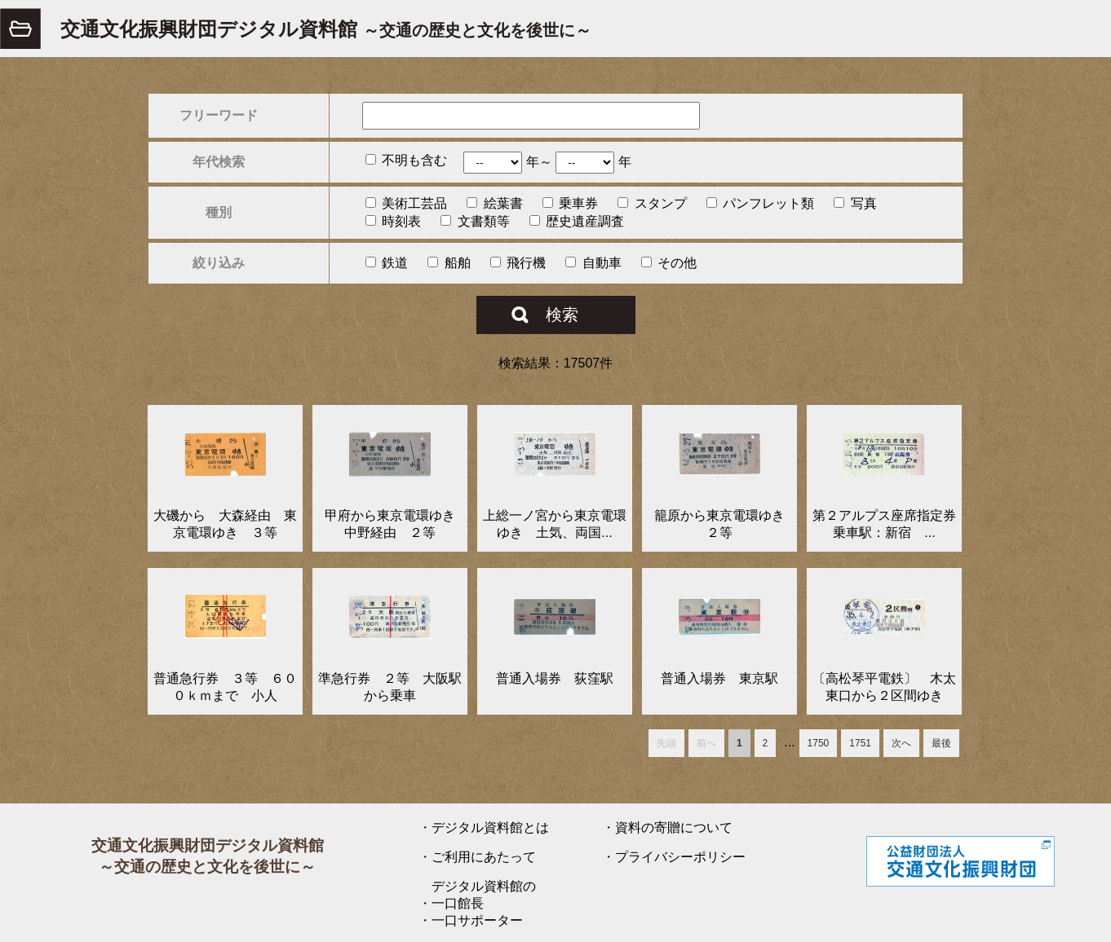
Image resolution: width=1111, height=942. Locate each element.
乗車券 (570, 203)
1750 (819, 743)
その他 (669, 263)
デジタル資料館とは (490, 827)
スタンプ (651, 203)
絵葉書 (494, 203)
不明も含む (406, 160)
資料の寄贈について (674, 827)
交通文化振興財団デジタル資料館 (325, 29)
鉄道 (386, 263)
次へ (901, 743)
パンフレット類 (760, 203)
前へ (706, 743)
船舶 (448, 263)
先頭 (666, 743)
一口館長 (458, 903)
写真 (855, 203)
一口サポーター (477, 920)
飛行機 (518, 263)
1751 (860, 743)
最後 (941, 743)
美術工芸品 (406, 203)
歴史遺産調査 (576, 221)
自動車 (593, 263)
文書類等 (474, 221)
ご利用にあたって (484, 857)
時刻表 (393, 221)
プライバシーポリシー (680, 857)
